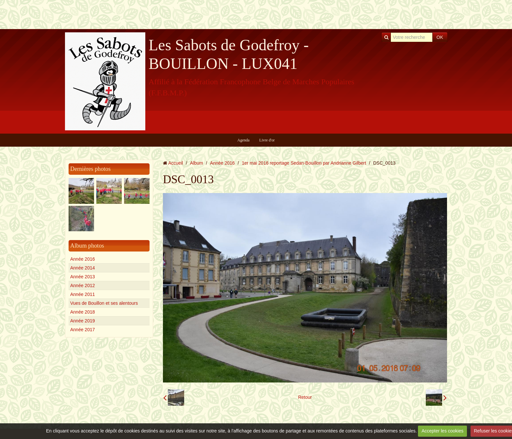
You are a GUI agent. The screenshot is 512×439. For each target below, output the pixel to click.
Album (196, 163)
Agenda (243, 140)
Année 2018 (82, 312)
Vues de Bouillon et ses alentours (104, 303)
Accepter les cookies (442, 430)
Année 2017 (82, 329)
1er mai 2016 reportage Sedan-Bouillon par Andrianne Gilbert (304, 163)
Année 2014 (82, 267)
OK (440, 37)
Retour (305, 397)
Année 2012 (82, 285)
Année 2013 (82, 276)
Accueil (175, 163)
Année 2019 (82, 320)
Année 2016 (82, 259)
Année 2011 (82, 294)
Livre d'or (267, 140)
